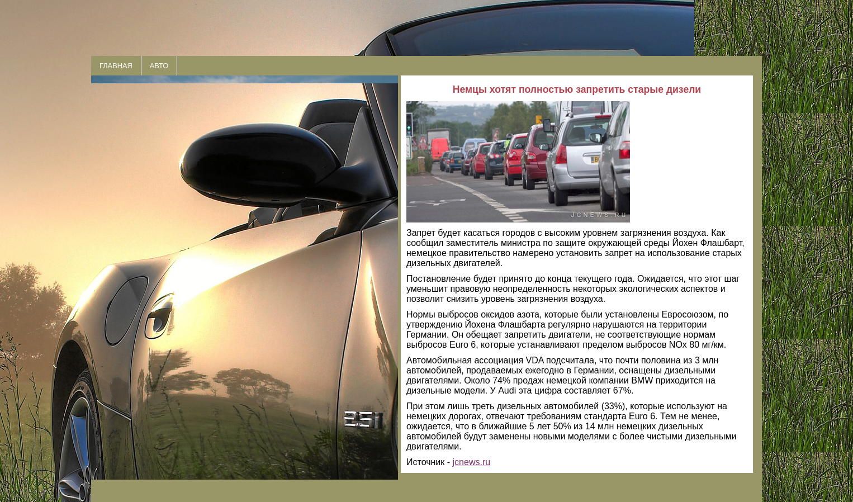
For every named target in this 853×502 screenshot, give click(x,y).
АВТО (159, 65)
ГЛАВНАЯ (115, 65)
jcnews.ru (472, 462)
